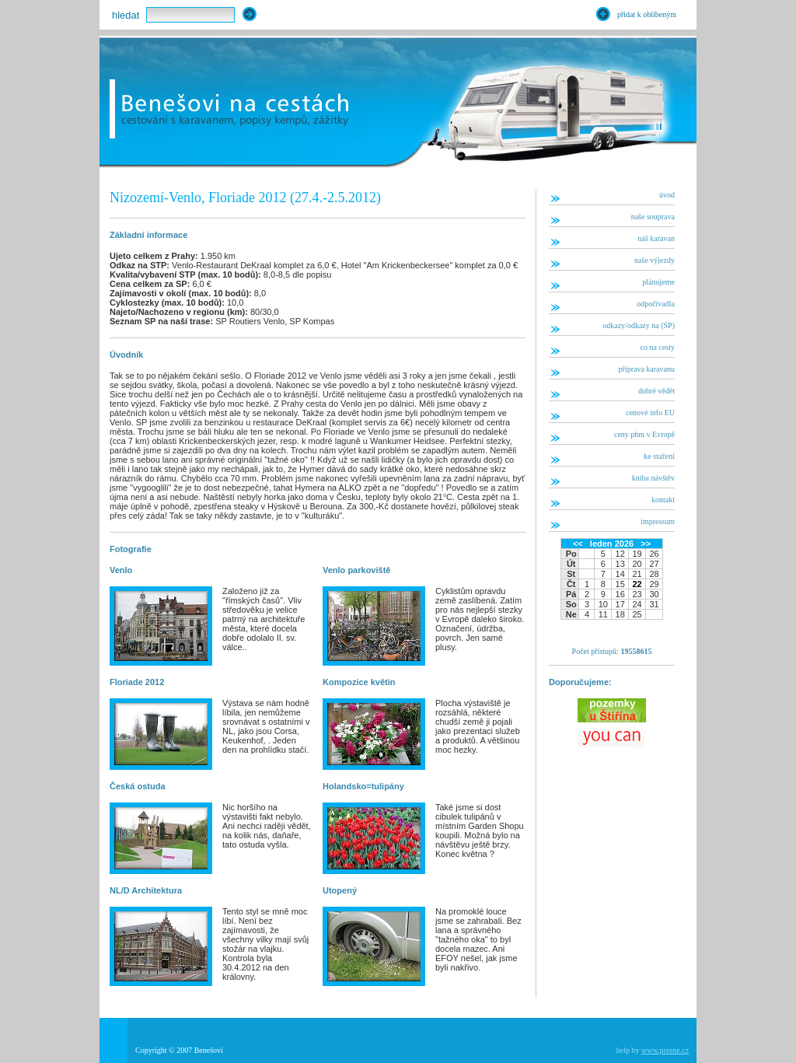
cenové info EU (650, 412)
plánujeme (658, 282)
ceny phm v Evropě (644, 434)
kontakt (663, 499)
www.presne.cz (665, 1050)
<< (578, 543)
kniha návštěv (653, 478)
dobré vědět (656, 390)
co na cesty (658, 347)
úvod (667, 195)
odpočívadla (656, 303)
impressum (658, 521)
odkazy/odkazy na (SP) (638, 325)
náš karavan (656, 238)
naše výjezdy (654, 260)
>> (646, 543)
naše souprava (653, 216)
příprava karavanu (647, 369)
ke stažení (659, 456)
